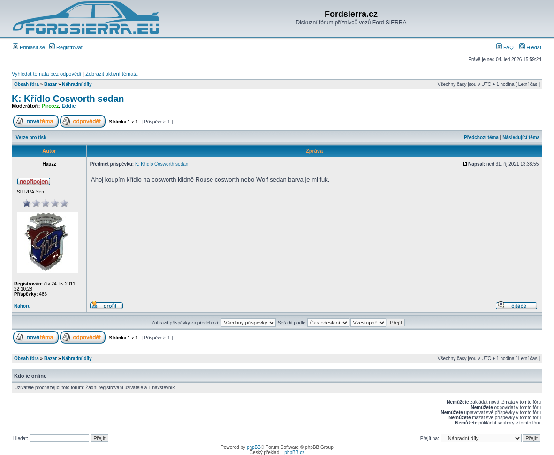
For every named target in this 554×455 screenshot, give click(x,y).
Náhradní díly (76, 84)
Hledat (530, 47)
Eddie (68, 105)
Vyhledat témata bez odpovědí (46, 74)
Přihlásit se (29, 47)
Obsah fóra (26, 84)
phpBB (254, 447)
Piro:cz (50, 105)
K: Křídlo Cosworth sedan (68, 98)
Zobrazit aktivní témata (111, 74)
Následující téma (520, 137)
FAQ (505, 47)
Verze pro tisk (31, 137)
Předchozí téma (481, 137)
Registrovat (66, 47)
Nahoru (22, 305)
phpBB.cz (294, 452)
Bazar (50, 84)
